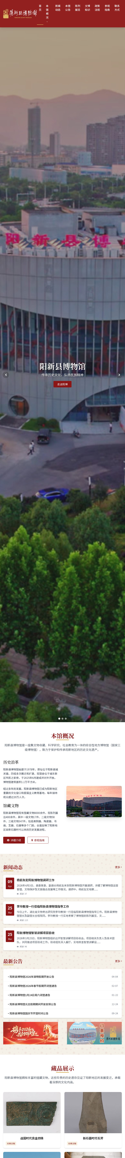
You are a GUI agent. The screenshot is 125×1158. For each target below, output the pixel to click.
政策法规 (97, 8)
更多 (118, 867)
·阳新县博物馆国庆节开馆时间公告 (27, 1013)
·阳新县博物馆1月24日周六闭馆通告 (28, 995)
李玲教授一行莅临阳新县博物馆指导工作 (43, 906)
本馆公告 (67, 8)
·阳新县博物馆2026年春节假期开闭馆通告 (32, 986)
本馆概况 (47, 13)
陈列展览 (77, 8)
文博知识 (87, 8)
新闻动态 (57, 8)
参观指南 (107, 8)
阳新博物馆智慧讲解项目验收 (35, 933)
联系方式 (117, 8)
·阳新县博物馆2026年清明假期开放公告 (30, 977)
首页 (40, 8)
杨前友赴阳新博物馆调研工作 (35, 880)
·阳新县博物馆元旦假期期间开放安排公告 (31, 1004)
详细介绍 (14, 840)
